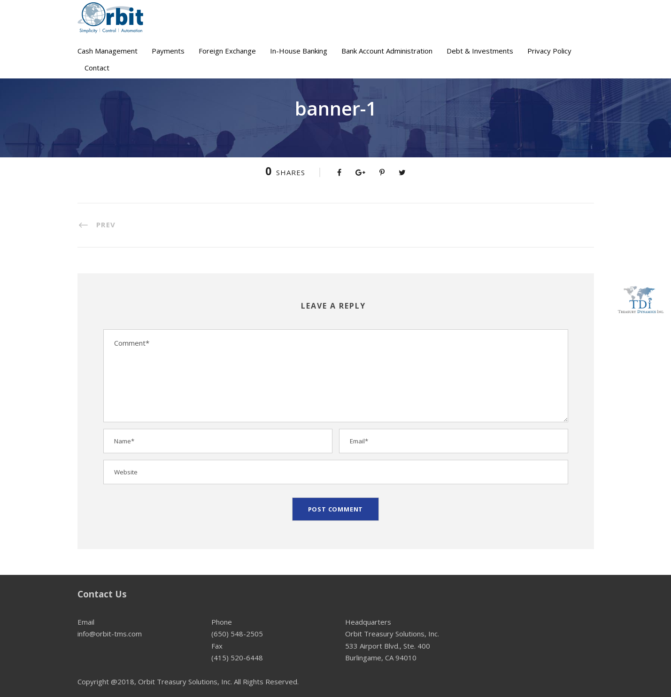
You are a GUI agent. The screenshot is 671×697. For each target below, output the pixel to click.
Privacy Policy (549, 50)
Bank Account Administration (386, 50)
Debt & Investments (480, 50)
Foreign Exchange (227, 50)
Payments (168, 50)
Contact (97, 67)
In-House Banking (298, 50)
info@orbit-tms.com (109, 633)
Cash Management (107, 50)
